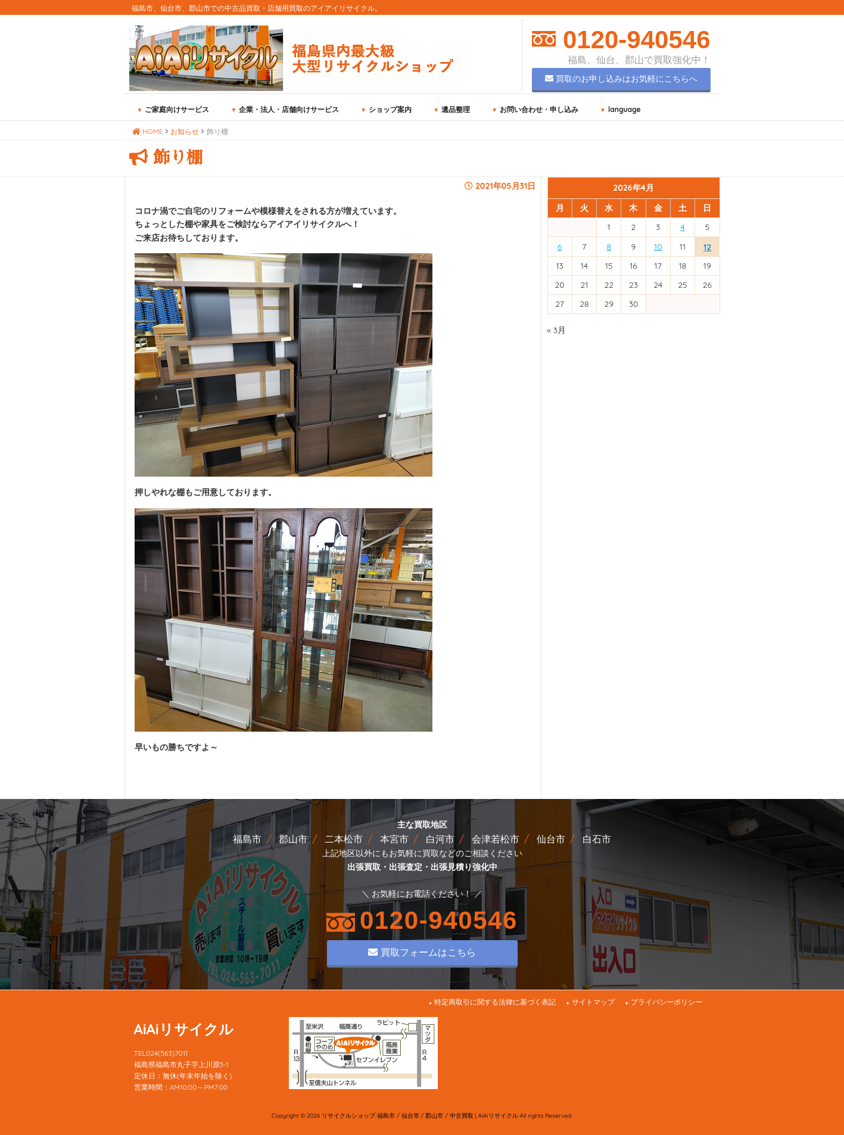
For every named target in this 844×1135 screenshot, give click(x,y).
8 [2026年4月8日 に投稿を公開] (608, 246)
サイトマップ (593, 1001)
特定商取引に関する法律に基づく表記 (495, 1001)
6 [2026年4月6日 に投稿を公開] (560, 246)
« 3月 (556, 330)
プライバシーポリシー (666, 1001)
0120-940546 (633, 40)
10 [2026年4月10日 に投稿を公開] (658, 246)
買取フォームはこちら (421, 952)
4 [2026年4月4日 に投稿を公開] (682, 227)
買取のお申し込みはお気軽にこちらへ (621, 78)
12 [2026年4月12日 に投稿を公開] (707, 247)
